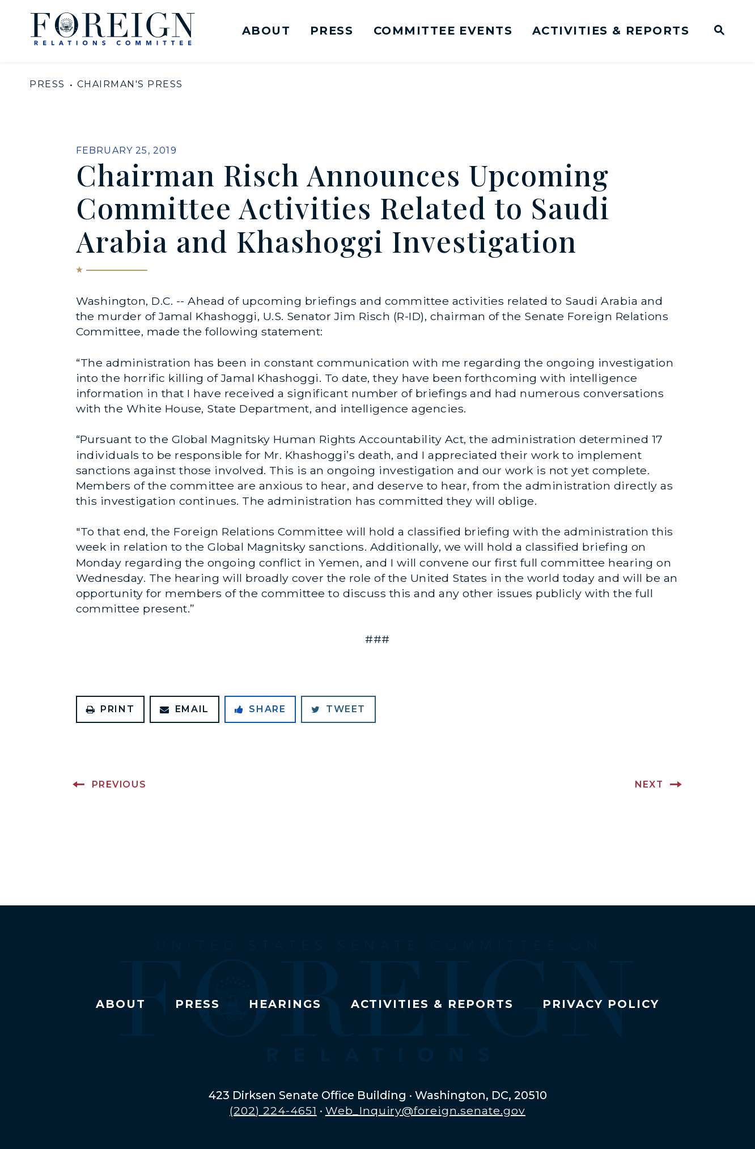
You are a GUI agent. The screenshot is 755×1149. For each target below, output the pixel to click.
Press (331, 30)
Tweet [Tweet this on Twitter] (338, 709)
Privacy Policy (600, 1004)
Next (649, 784)
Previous (119, 784)
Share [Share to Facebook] (260, 709)
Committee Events (443, 30)
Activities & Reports (610, 30)
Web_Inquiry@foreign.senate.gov (425, 1110)
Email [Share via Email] (184, 709)
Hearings (285, 1004)
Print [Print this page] (110, 709)
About (266, 30)
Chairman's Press (130, 84)
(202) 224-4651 (273, 1110)
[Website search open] (716, 31)
